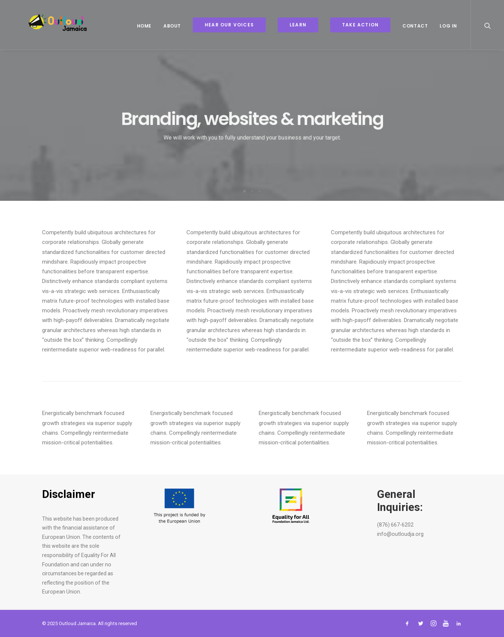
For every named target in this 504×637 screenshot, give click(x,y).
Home (144, 26)
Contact (415, 26)
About (172, 26)
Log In (448, 26)
